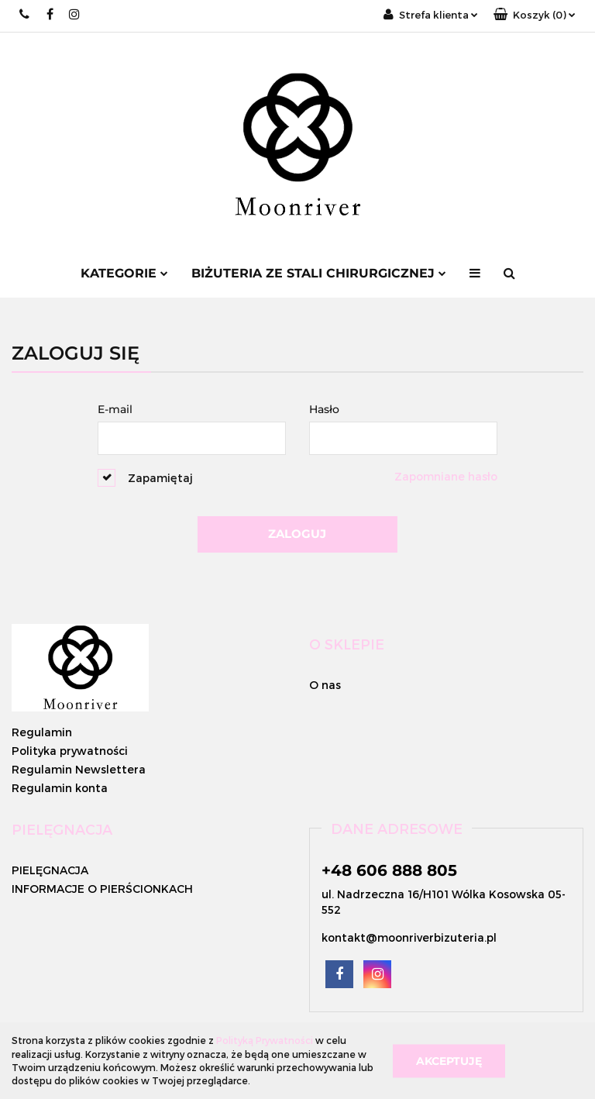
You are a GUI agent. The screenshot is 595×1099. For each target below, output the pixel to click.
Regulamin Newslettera (79, 769)
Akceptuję (449, 1060)
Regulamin (42, 732)
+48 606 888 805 (389, 870)
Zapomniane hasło (445, 476)
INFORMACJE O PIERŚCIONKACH (102, 888)
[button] (534, 15)
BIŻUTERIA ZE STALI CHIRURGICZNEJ (318, 273)
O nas (325, 684)
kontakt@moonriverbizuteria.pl (409, 937)
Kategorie (124, 273)
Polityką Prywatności (264, 1040)
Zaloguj (297, 533)
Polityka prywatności (70, 750)
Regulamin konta (60, 787)
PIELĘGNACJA (50, 870)
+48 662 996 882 (25, 14)
